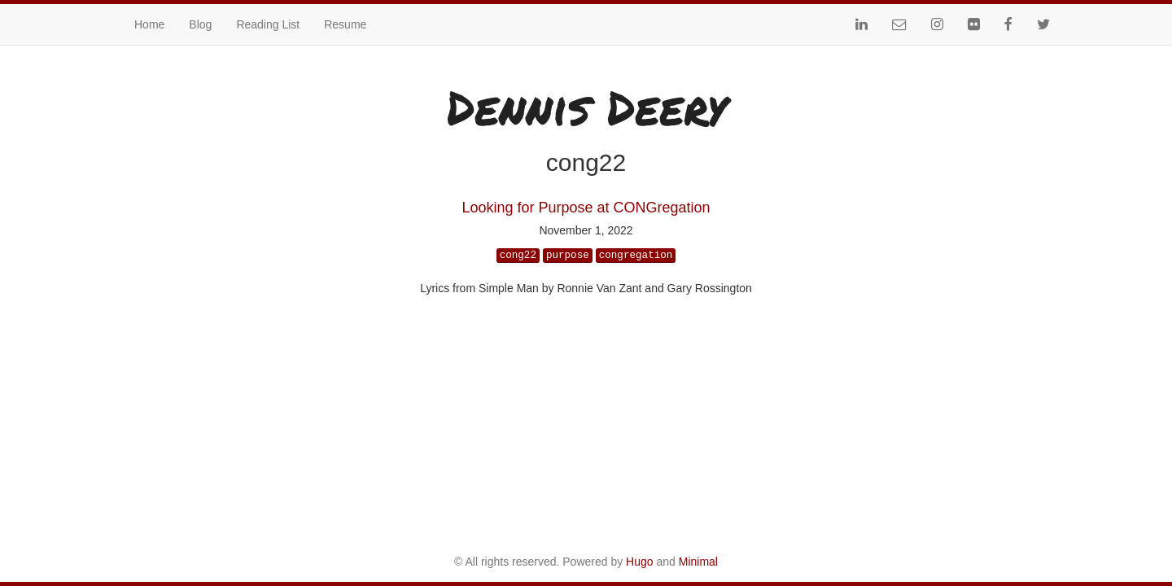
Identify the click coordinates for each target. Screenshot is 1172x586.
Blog (200, 24)
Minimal (698, 561)
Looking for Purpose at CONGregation (585, 207)
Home (149, 24)
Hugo (639, 561)
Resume (345, 24)
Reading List (268, 24)
